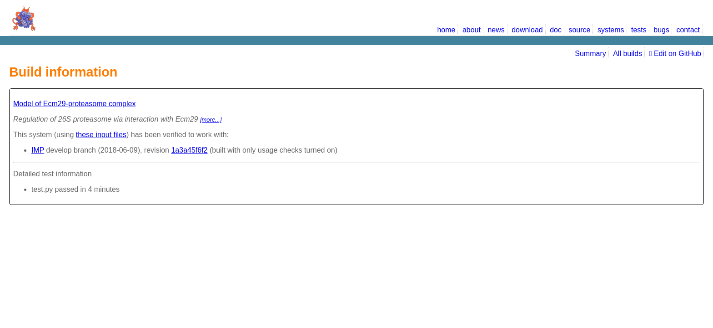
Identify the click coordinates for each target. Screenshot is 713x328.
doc (556, 30)
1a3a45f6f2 (189, 150)
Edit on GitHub (675, 53)
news (495, 30)
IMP (37, 150)
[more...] (211, 119)
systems (611, 30)
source (579, 30)
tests (639, 30)
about (471, 30)
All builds (627, 53)
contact (688, 30)
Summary (590, 53)
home (446, 30)
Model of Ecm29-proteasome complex (74, 104)
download (527, 30)
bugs (661, 30)
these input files (101, 134)
